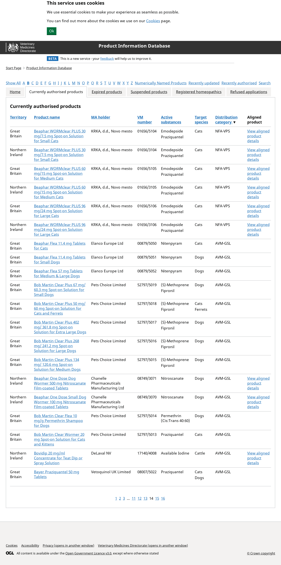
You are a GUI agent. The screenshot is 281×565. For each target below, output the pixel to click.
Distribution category (226, 120)
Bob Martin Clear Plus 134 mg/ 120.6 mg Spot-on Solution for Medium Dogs (57, 364)
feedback (107, 58)
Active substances (171, 120)
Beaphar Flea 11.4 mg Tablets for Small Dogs (59, 260)
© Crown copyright (261, 553)
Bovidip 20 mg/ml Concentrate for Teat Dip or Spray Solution (58, 458)
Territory (18, 117)
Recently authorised (239, 83)
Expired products (107, 91)
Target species (201, 120)
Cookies (153, 20)
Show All (13, 83)
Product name (47, 117)
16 (163, 498)
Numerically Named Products (161, 83)
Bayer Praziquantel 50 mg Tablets (56, 474)
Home (15, 91)
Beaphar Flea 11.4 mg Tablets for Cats (59, 246)
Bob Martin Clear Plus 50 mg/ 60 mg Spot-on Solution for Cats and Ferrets (59, 308)
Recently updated (204, 83)
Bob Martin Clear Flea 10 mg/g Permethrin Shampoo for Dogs (58, 420)
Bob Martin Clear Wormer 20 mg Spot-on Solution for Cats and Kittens (59, 439)
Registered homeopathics (198, 91)
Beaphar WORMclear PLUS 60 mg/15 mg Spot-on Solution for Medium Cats (59, 173)
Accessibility (30, 545)
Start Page (13, 68)
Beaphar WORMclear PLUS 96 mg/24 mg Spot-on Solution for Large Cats (59, 210)
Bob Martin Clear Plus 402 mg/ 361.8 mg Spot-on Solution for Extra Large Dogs (60, 327)
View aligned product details (258, 136)
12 (139, 498)
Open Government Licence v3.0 (88, 553)
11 (134, 498)
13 (145, 498)
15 (157, 498)
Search (265, 83)
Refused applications (248, 91)
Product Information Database (134, 46)
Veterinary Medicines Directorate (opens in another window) (143, 545)
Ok (51, 31)
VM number (144, 120)
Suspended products (149, 91)
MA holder (100, 117)
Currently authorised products (56, 91)
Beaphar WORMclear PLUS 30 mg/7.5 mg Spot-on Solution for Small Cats (59, 136)
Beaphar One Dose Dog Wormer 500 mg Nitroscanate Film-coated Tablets (60, 383)
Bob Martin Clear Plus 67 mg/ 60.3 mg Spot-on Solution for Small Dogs (59, 289)
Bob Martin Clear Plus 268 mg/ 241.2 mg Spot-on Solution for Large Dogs (56, 345)
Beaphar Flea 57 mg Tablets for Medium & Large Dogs (58, 273)
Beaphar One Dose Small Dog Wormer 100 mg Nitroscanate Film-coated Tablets (60, 402)
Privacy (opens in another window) (68, 545)
